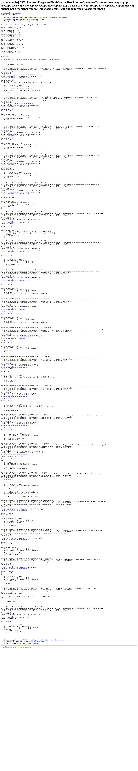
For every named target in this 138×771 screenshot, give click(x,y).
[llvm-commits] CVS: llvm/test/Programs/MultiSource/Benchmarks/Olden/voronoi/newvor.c (41, 17)
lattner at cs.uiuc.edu (15, 13)
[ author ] (35, 21)
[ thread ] (23, 21)
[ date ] (19, 21)
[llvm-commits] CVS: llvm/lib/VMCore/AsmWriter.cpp (28, 19)
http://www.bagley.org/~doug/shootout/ (16, 88)
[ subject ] (29, 21)
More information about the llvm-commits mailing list (16, 769)
